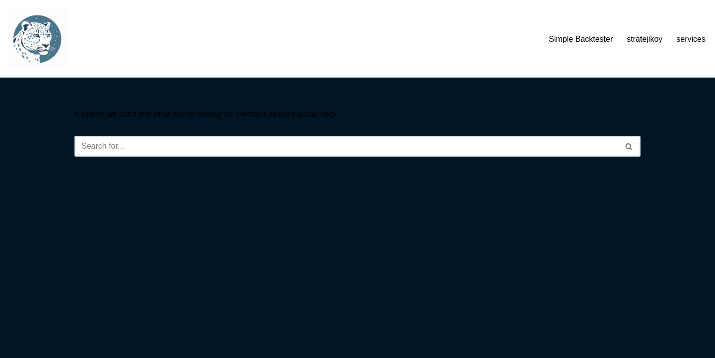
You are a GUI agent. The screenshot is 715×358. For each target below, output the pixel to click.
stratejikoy (644, 39)
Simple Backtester (581, 39)
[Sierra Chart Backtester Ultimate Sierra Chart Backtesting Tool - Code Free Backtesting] (37, 39)
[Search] (346, 146)
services (691, 39)
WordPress (163, 345)
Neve (83, 345)
